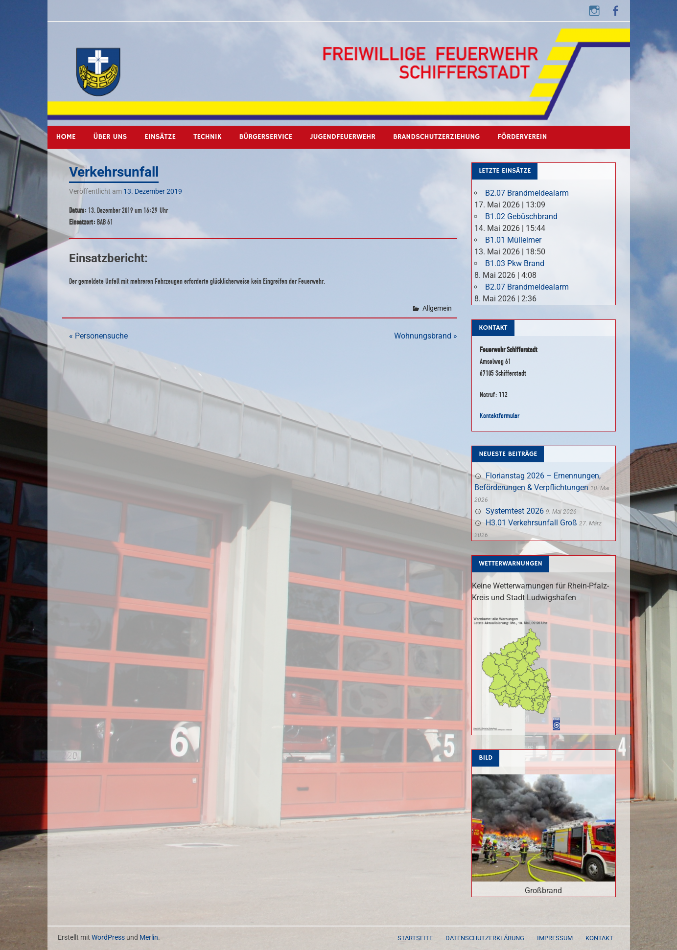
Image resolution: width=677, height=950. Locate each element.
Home (66, 136)
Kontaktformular (499, 415)
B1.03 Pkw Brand (514, 263)
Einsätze (160, 136)
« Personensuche (98, 335)
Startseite (415, 938)
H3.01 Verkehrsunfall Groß (531, 522)
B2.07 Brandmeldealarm (527, 193)
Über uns (110, 136)
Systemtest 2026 (515, 511)
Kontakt (599, 938)
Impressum (555, 938)
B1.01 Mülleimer (513, 240)
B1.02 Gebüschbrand (521, 216)
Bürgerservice (265, 136)
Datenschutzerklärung (484, 938)
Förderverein (522, 136)
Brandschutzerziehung (436, 136)
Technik (207, 136)
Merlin (149, 937)
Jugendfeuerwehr (342, 136)
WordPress (108, 937)
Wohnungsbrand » (425, 335)
